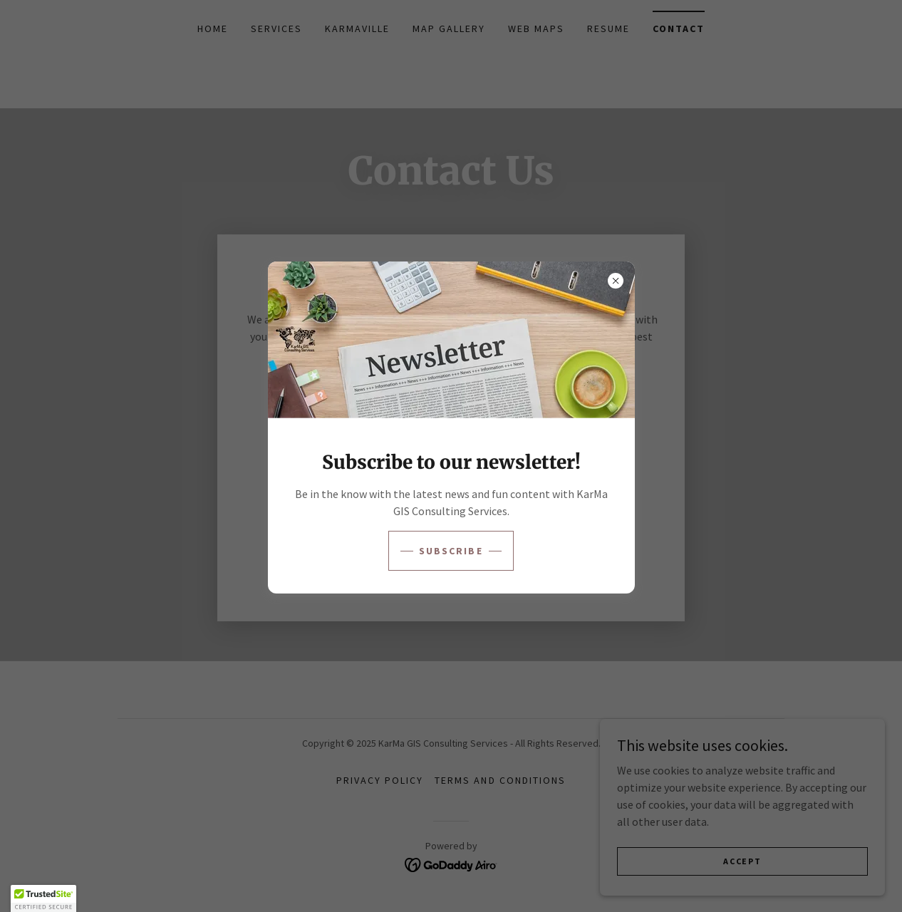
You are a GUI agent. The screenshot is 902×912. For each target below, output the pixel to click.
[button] (43, 898)
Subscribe (450, 550)
